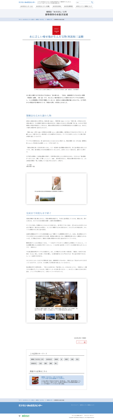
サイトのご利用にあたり (77, 415)
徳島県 (56, 359)
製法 (77, 359)
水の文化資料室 (68, 6)
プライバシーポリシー (89, 415)
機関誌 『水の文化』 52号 (37, 359)
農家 (46, 363)
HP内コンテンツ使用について (84, 6)
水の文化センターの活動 (42, 6)
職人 (56, 363)
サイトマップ (74, 405)
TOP (20, 19)
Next (79, 317)
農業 (51, 363)
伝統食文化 (33, 363)
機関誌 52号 (49, 19)
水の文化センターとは (26, 6)
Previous (33, 317)
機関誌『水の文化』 (40, 19)
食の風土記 (49, 359)
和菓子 (66, 359)
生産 (40, 363)
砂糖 (72, 359)
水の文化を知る (57, 6)
